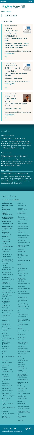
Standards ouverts (22, 229)
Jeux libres (6, 349)
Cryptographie (22, 403)
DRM (20, 203)
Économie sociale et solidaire (23, 245)
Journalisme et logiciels (21, 417)
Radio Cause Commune (6, 382)
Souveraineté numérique (6, 282)
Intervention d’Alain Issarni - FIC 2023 (12, 68)
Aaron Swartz (22, 398)
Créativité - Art (7, 391)
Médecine (21, 420)
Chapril (20, 264)
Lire (6, 57)
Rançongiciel (6, 393)
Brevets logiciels (23, 283)
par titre (6, 200)
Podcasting (6, 411)
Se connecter (18, 431)
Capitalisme (21, 346)
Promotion (6, 305)
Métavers (21, 401)
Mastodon (6, 320)
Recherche (21, 205)
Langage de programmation (23, 359)
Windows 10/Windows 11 (7, 368)
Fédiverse (5, 360)
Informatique (7, 277)
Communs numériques (22, 267)
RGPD (5, 308)
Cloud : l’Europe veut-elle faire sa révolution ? (12, 32)
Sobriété (5, 365)
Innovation (6, 269)
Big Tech (21, 258)
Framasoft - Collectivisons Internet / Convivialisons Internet (6, 343)
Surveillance (22, 237)
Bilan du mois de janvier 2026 (14, 173)
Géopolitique (6, 388)
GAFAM (5, 299)
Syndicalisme (22, 388)
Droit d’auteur (7, 254)
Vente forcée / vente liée (23, 261)
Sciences (21, 249)
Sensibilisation (7, 274)
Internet (21, 232)
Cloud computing (8, 338)
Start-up (20, 340)
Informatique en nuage (7, 295)
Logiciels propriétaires (22, 208)
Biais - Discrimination (22, 313)
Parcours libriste (23, 288)
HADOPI (21, 276)
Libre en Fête (22, 297)
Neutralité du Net (22, 220)
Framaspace (21, 337)
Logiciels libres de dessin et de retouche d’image (23, 320)
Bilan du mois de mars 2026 (13, 138)
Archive (5, 318)
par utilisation (16, 200)
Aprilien (5, 333)
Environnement (23, 235)
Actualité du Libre (8, 413)
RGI (4, 354)
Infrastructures (23, 306)
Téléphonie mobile (23, 309)
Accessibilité (22, 223)
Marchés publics (23, 242)
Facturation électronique (22, 367)
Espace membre (23, 317)
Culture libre (6, 313)
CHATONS (6, 286)
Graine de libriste (23, 409)
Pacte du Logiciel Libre (22, 325)
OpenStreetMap (23, 304)
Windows (21, 386)
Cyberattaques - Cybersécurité (22, 216)
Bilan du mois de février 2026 (14, 156)
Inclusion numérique (8, 356)
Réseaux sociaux (8, 280)
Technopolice (7, 315)
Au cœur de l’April (23, 331)
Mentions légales (7, 431)
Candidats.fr (22, 396)
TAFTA (20, 328)
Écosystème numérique (6, 323)
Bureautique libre (23, 351)
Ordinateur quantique (21, 363)
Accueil (3, 11)
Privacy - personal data (7, 404)
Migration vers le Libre (22, 382)
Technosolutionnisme (8, 407)
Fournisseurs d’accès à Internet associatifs (23, 412)
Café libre (21, 240)
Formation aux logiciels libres (7, 327)
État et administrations (8, 266)
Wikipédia (21, 251)
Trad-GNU (6, 379)
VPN (19, 356)
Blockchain (6, 398)
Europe (5, 251)
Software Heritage (8, 396)
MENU (30, 1)
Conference (6, 256)
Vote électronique (22, 300)
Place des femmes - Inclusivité (8, 289)
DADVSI (5, 374)
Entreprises (6, 272)
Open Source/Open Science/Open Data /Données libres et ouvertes (7, 261)
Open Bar (21, 271)
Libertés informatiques (22, 254)
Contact (5, 429)
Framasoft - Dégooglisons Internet (21, 280)
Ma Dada (21, 335)
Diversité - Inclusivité (6, 416)
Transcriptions (22, 379)
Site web (5, 376)
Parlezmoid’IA (22, 291)
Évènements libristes (23, 294)
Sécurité (5, 401)
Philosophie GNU (8, 292)
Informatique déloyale (6, 302)
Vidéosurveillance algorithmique (22, 343)
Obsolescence (7, 385)
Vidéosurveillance (8, 363)
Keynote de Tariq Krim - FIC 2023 (11, 99)
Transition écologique (21, 212)
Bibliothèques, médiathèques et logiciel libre (22, 376)
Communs (21, 286)
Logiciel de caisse (23, 393)
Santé (4, 331)
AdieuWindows (7, 371)
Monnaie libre (22, 349)
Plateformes (21, 354)
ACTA (4, 351)
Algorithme (6, 336)
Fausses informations (22, 371)
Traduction (21, 391)
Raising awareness (23, 406)
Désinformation (23, 226)
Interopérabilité (8, 310)
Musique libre (22, 273)
